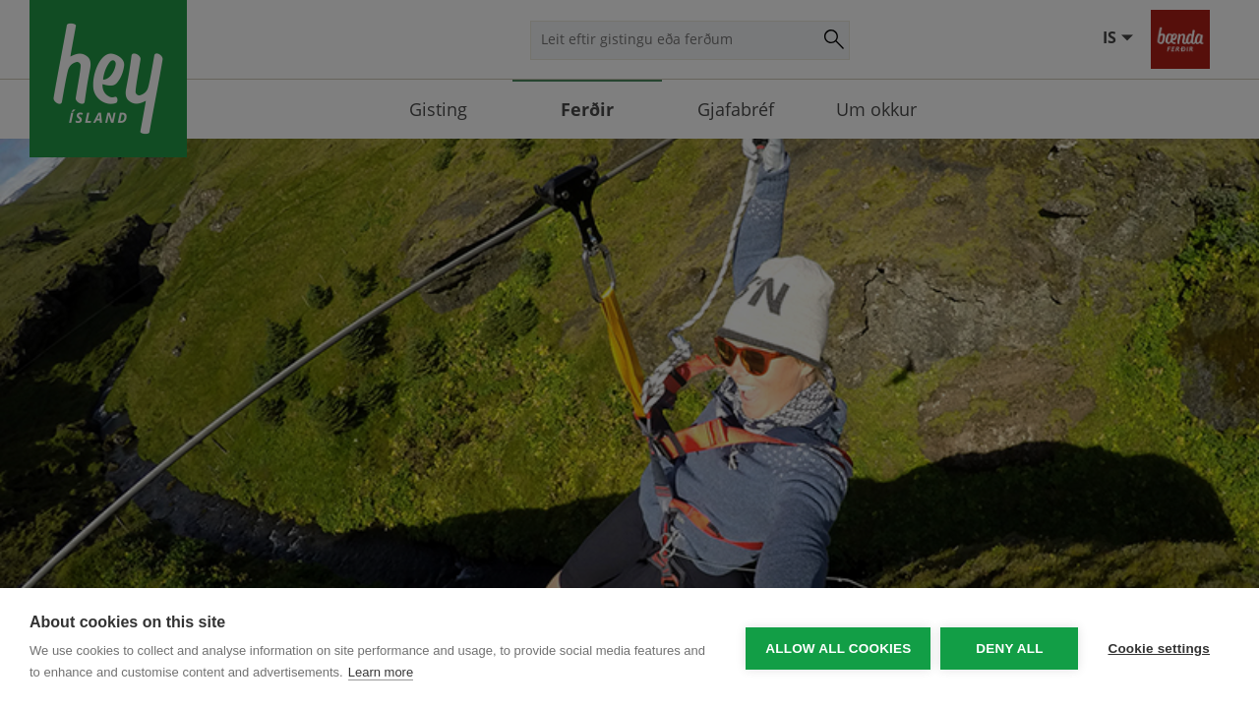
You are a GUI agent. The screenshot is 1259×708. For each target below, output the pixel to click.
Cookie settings (1159, 648)
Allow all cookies (838, 648)
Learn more (380, 672)
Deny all (1009, 648)
